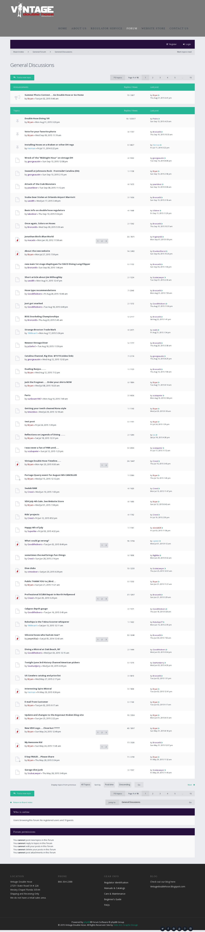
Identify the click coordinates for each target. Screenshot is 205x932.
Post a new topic (22, 77)
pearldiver (33, 187)
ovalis (155, 330)
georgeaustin (34, 161)
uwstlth (31, 200)
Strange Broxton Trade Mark (40, 330)
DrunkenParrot (159, 251)
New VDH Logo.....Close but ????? (42, 728)
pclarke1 (32, 346)
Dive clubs (30, 568)
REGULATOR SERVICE (107, 28)
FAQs (107, 904)
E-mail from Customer (36, 702)
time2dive (32, 411)
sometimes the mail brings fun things (45, 555)
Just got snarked (34, 303)
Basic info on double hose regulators (45, 210)
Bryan (30, 98)
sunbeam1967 (34, 398)
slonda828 (157, 528)
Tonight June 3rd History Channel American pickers (52, 662)
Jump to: (112, 802)
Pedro (155, 118)
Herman (31, 148)
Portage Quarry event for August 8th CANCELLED (51, 475)
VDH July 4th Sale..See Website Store (44, 501)
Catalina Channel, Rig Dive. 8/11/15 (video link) (49, 356)
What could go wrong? (37, 541)
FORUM (132, 28)
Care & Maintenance (114, 893)
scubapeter (158, 395)
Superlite (32, 531)
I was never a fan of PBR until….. (42, 448)
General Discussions (63, 52)
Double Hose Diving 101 (37, 118)
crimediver (33, 571)
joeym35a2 (33, 638)
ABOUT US (78, 28)
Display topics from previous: (71, 785)
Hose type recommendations (40, 290)
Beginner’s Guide (112, 899)
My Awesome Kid (33, 742)
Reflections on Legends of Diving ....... (45, 435)
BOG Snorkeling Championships (42, 317)
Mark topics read (184, 52)
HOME (62, 28)
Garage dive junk (34, 770)
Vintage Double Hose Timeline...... (43, 461)
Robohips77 (158, 622)
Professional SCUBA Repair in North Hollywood (50, 594)
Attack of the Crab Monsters (40, 184)
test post (30, 421)
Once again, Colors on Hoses (40, 223)
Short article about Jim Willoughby (43, 277)
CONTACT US (179, 28)
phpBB (87, 922)
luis (154, 435)
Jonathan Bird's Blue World (39, 237)
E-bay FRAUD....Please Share (39, 757)
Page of (133, 77)
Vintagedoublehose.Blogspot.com (167, 886)
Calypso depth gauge (36, 609)
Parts (27, 395)
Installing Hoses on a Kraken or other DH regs (49, 145)
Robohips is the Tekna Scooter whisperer (47, 622)
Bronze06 (157, 132)
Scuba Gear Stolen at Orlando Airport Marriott (50, 197)
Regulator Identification (116, 882)
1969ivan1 (32, 333)
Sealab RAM (31, 488)
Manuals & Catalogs (114, 888)
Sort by (112, 785)
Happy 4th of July (34, 528)
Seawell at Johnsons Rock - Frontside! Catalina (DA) (52, 171)
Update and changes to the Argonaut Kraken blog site (54, 715)
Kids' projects (32, 514)
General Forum (39, 52)
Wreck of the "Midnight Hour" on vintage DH (49, 158)
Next (190, 785)
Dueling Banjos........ (35, 369)
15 (191, 77)
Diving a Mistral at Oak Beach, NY (42, 649)
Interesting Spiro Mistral (38, 689)
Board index (18, 52)
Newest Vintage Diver (36, 343)
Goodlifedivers (35, 293)
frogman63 (157, 237)
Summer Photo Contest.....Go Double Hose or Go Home (54, 95)
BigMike (156, 555)
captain (156, 541)
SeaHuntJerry (34, 665)
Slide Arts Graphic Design (125, 925)
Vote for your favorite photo (40, 132)
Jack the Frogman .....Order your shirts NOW (48, 382)
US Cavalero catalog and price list (43, 676)
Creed (155, 461)
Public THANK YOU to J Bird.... (40, 581)
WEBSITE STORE (153, 28)
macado (31, 240)
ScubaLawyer (158, 277)
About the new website (37, 251)
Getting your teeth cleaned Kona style (45, 408)
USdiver (156, 210)
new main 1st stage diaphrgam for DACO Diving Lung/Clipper (57, 264)
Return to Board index (22, 802)
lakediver (32, 213)
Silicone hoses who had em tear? (42, 635)
